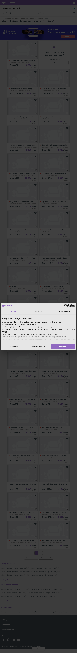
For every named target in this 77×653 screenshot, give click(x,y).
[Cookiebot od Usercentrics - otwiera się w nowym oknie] (66, 305)
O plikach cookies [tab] (63, 311)
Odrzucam (14, 346)
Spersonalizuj (38, 346)
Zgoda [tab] (13, 311)
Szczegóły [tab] (38, 311)
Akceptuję (63, 346)
